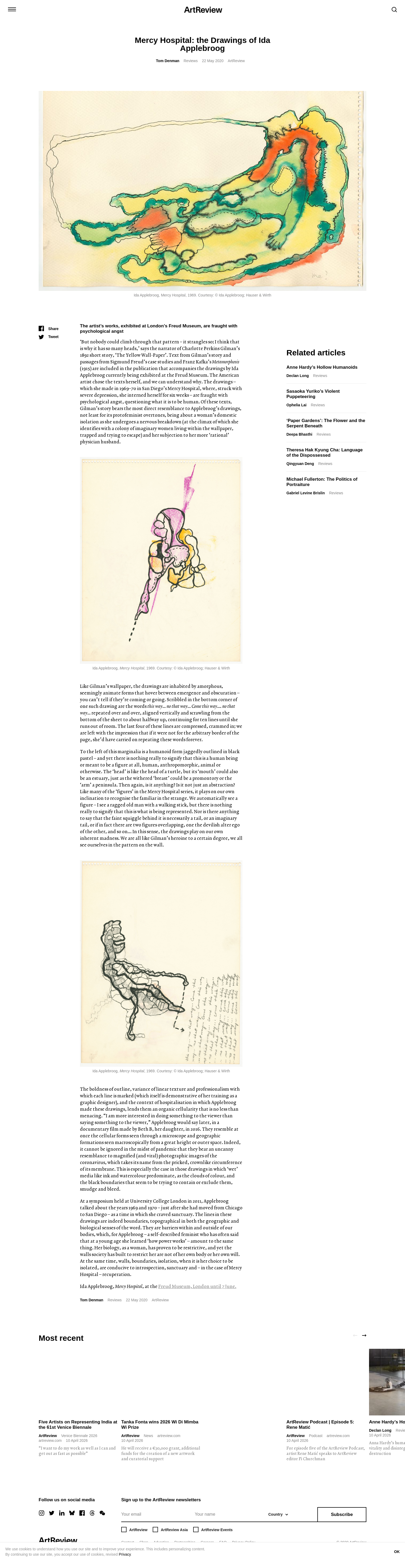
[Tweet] (49, 337)
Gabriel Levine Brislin (305, 493)
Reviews (191, 61)
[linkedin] (62, 1513)
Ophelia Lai (296, 405)
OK (397, 1552)
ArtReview (48, 1436)
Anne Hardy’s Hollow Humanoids (322, 367)
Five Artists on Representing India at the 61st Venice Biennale (78, 1424)
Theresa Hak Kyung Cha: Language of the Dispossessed (324, 452)
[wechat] (102, 1513)
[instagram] (42, 1513)
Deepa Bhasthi (299, 434)
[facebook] (82, 1513)
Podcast (315, 1436)
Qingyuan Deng (300, 464)
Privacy (125, 1554)
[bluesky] (72, 1513)
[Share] (49, 329)
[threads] (92, 1513)
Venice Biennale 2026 (79, 1436)
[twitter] (52, 1513)
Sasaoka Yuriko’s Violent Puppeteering (313, 394)
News (148, 1436)
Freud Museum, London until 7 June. (197, 1286)
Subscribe (342, 1514)
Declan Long (297, 376)
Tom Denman (167, 61)
